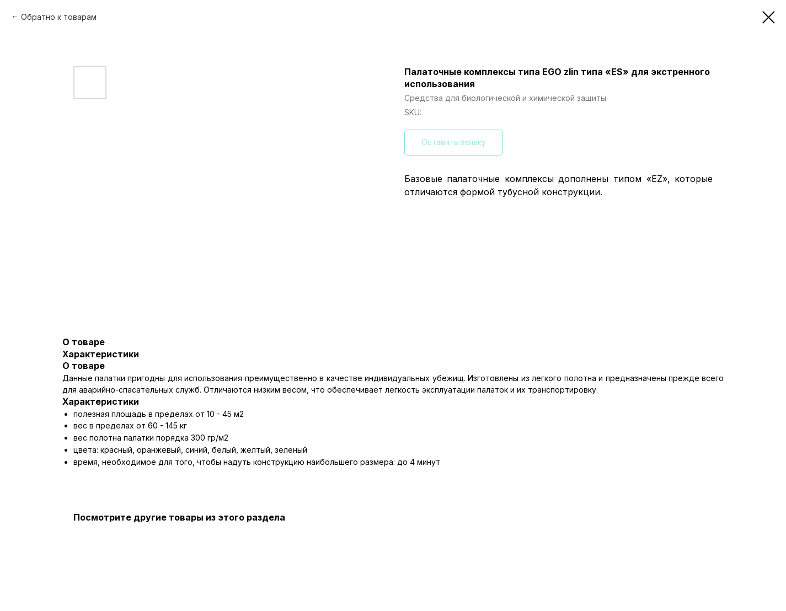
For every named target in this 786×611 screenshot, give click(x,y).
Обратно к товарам (59, 17)
